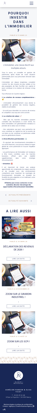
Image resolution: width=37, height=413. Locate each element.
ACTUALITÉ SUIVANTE (21, 201)
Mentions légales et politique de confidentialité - (18, 404)
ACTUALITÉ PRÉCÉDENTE (17, 195)
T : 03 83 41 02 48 (18, 395)
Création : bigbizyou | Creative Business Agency (18, 406)
